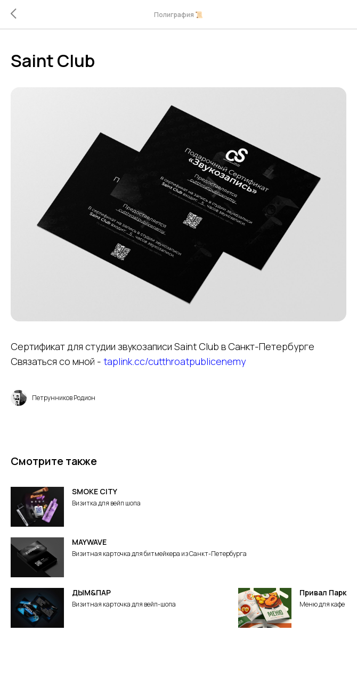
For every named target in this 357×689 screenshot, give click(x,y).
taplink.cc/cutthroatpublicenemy (174, 361)
